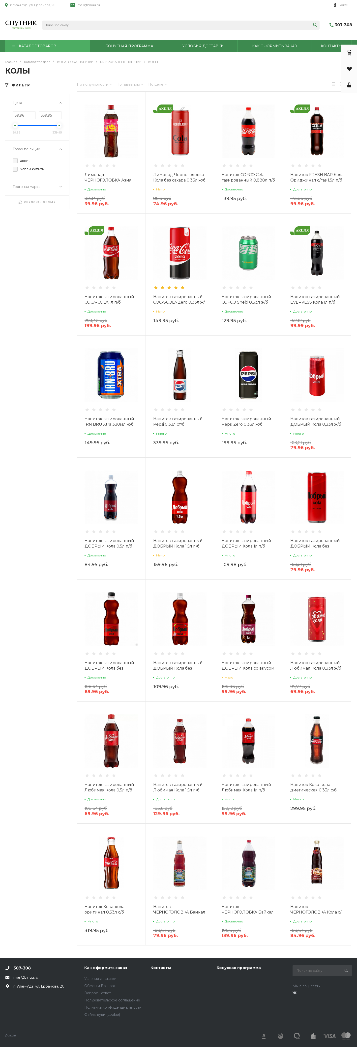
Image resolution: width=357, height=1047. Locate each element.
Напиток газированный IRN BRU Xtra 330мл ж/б (109, 422)
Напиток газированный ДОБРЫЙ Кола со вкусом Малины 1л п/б (248, 668)
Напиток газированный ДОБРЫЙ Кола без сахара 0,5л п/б (109, 668)
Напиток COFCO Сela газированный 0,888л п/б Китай (248, 180)
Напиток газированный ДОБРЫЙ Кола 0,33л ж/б (315, 422)
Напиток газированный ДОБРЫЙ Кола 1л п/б (246, 543)
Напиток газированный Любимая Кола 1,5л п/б (178, 787)
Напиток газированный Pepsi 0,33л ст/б (178, 422)
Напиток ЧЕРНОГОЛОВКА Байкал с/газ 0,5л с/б (179, 912)
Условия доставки (100, 978)
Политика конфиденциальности (113, 1007)
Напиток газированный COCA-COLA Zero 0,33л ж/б (179, 302)
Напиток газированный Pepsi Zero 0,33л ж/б (246, 422)
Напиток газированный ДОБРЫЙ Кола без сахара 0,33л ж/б (315, 546)
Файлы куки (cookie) (102, 1014)
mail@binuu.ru (89, 5)
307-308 (343, 25)
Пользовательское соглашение (112, 1000)
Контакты (160, 967)
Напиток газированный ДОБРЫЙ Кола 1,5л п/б (178, 543)
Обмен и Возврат (100, 986)
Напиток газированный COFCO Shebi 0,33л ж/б (246, 299)
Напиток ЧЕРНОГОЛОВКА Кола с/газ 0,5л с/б (315, 912)
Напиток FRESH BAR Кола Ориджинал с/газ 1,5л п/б (317, 177)
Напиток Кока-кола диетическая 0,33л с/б (313, 787)
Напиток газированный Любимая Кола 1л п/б (246, 787)
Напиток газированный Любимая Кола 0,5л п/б (109, 787)
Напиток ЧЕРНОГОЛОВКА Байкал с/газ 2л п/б (248, 912)
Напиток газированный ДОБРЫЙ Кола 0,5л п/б (109, 543)
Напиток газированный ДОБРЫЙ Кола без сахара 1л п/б (178, 668)
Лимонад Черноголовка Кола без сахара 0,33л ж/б (179, 177)
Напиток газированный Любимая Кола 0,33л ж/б (315, 665)
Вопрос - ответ (97, 993)
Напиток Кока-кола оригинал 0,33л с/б (104, 909)
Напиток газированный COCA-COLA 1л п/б (109, 299)
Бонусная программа (238, 967)
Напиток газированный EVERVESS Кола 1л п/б (315, 299)
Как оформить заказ (105, 967)
